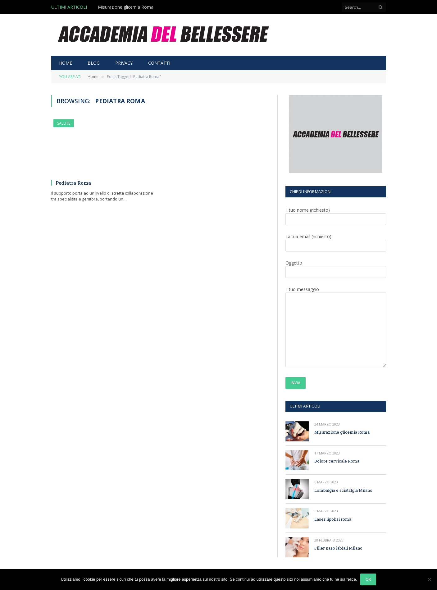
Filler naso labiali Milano (338, 548)
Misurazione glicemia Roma (125, 7)
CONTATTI (159, 63)
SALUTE (63, 123)
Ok (368, 579)
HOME (65, 63)
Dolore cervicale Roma (336, 461)
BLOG (94, 63)
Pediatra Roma (73, 183)
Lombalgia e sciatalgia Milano (343, 490)
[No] (429, 579)
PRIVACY (124, 63)
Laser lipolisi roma (332, 519)
